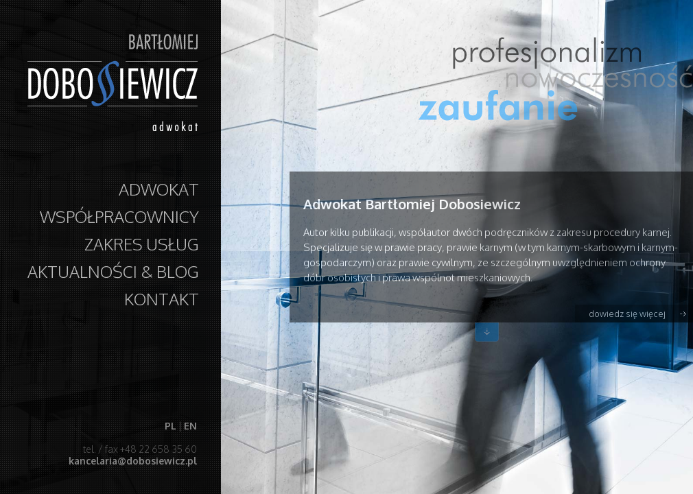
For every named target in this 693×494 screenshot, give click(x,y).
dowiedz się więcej (627, 313)
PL (170, 426)
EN (189, 426)
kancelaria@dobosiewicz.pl (132, 461)
